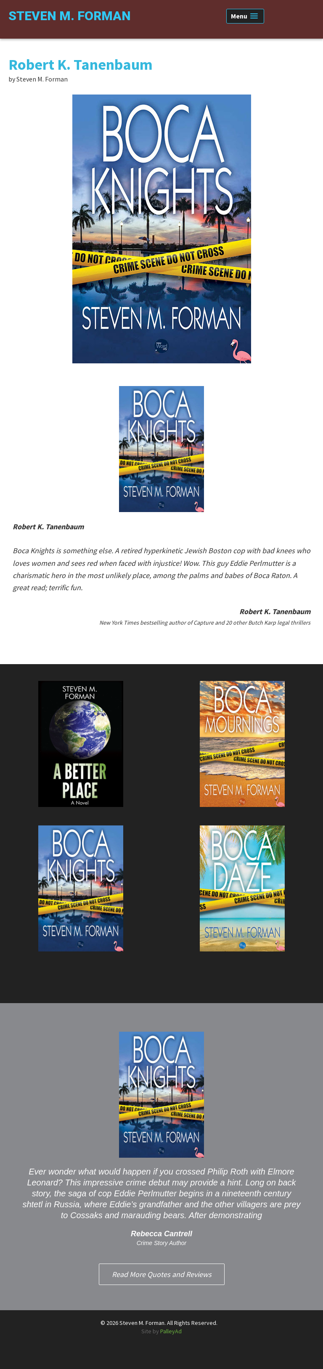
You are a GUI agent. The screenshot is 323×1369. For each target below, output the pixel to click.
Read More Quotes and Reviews (162, 1274)
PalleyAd (171, 1331)
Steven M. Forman (69, 15)
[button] (245, 16)
